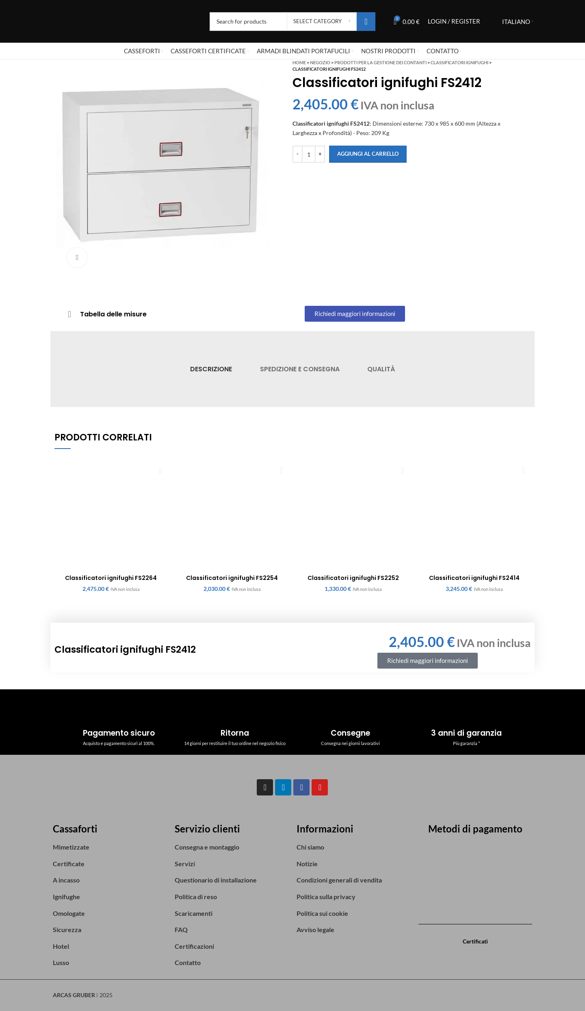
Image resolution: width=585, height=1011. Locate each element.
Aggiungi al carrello (368, 153)
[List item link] (110, 847)
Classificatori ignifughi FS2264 (111, 578)
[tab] (211, 369)
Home (299, 62)
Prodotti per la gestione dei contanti (380, 62)
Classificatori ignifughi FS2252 (353, 578)
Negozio (320, 62)
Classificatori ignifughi (459, 62)
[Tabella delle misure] (69, 314)
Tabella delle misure (113, 314)
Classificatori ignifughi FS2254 (232, 578)
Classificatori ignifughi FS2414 (474, 578)
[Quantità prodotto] (309, 154)
